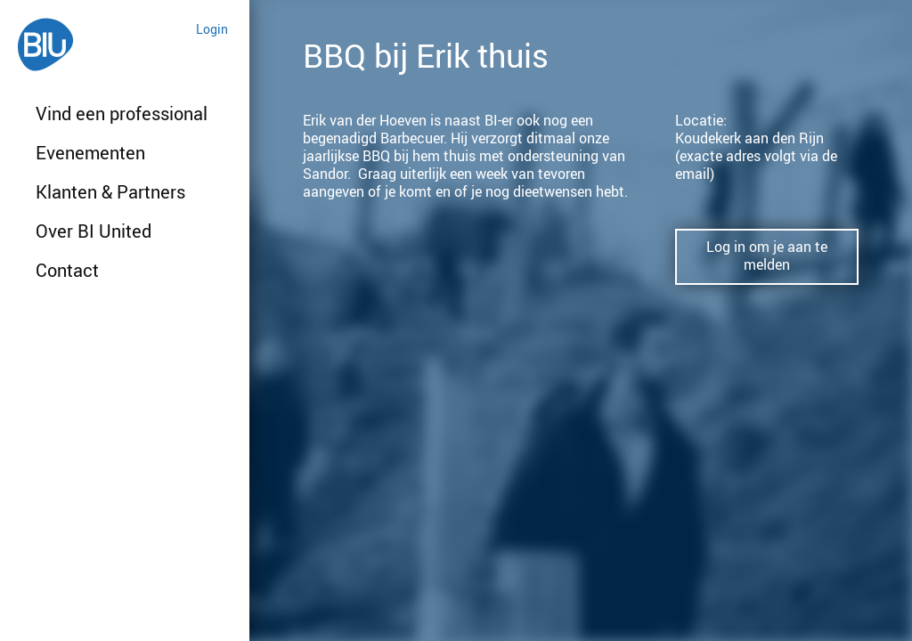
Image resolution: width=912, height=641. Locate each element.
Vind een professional (122, 113)
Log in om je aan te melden (766, 255)
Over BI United (93, 231)
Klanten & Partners (110, 192)
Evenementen (90, 153)
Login (212, 28)
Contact (67, 270)
